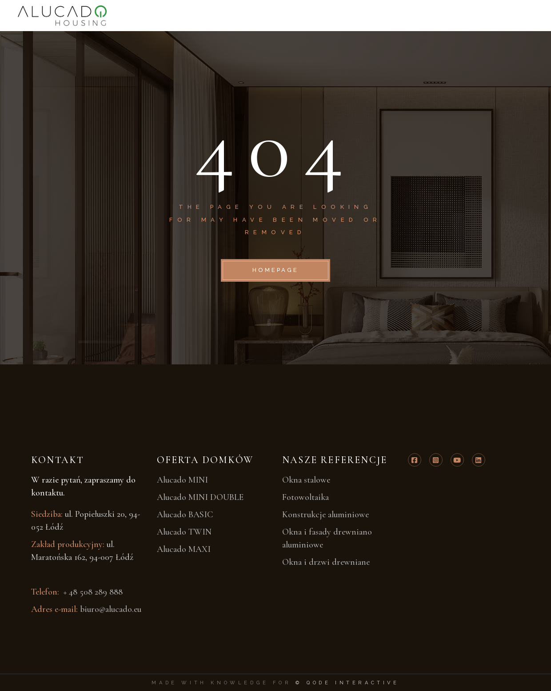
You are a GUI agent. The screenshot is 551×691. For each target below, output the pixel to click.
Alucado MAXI (184, 549)
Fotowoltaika (305, 497)
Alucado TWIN (184, 532)
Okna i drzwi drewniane (326, 562)
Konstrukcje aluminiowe (325, 514)
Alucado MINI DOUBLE (200, 497)
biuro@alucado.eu (110, 609)
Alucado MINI (182, 480)
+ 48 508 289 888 (92, 592)
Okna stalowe (306, 480)
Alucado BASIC (185, 514)
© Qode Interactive (347, 683)
